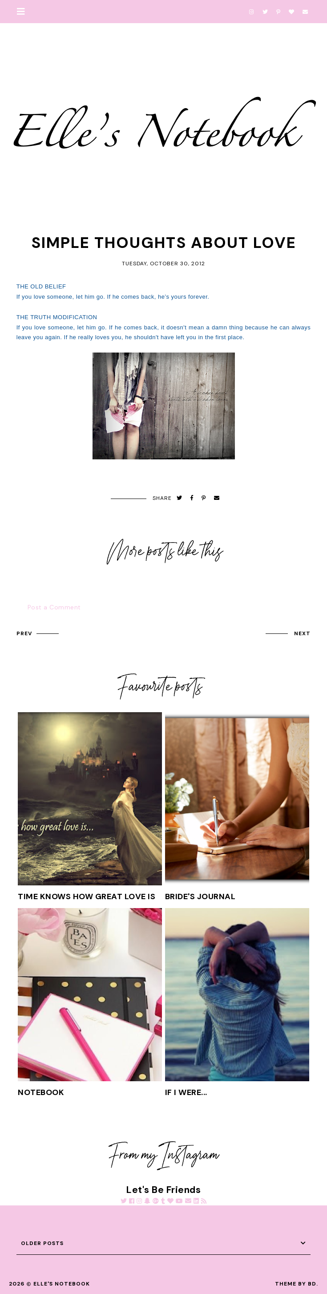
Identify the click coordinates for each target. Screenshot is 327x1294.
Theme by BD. (296, 1283)
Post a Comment (54, 607)
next (302, 633)
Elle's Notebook (61, 1283)
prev (24, 633)
